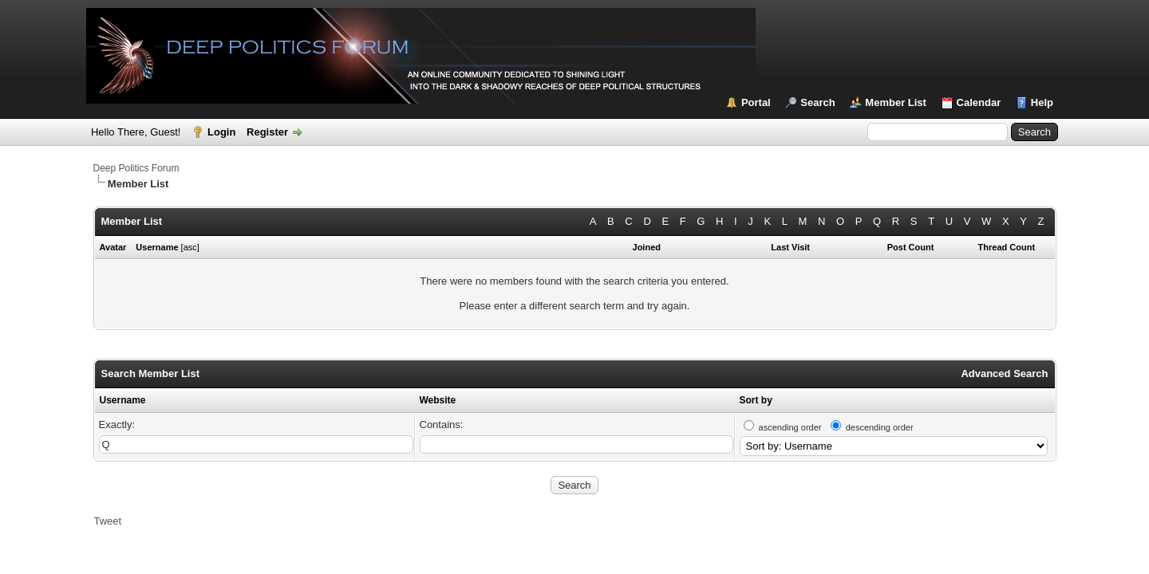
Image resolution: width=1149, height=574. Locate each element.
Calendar (979, 102)
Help (1042, 102)
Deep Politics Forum (136, 168)
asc (190, 247)
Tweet (108, 521)
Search (817, 102)
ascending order (790, 427)
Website (438, 400)
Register (267, 132)
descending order (880, 427)
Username (123, 400)
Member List (895, 102)
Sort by (756, 400)
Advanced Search (1004, 373)
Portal (756, 102)
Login (221, 132)
